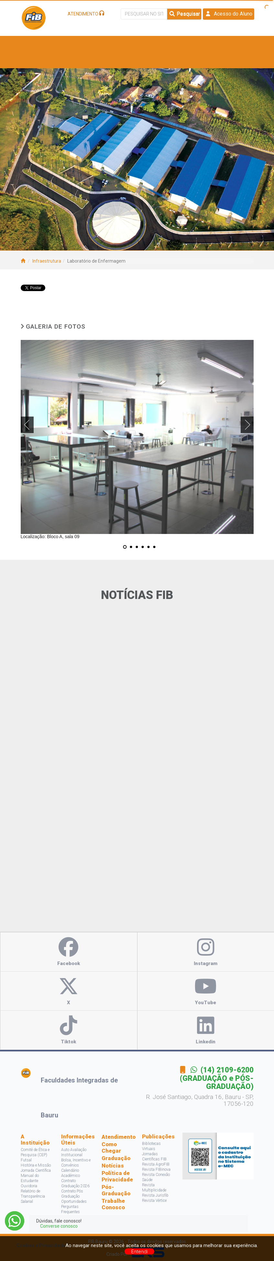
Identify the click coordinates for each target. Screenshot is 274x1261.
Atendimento (117, 1137)
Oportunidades (74, 1201)
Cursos (85, 43)
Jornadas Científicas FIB (154, 1156)
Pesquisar (184, 14)
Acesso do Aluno (228, 14)
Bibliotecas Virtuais (151, 1146)
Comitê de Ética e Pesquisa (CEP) (35, 1152)
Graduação (116, 1158)
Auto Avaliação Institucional (73, 1152)
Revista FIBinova (156, 1169)
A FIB (33, 43)
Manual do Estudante (30, 1178)
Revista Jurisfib (155, 1195)
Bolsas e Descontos (163, 43)
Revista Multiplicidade (154, 1187)
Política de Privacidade (117, 1176)
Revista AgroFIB (156, 1164)
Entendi (139, 1251)
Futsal (26, 1160)
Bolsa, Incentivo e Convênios (76, 1163)
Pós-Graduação (116, 1190)
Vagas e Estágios (117, 43)
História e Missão (36, 1165)
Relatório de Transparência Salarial (33, 1196)
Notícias (113, 1165)
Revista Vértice (154, 1200)
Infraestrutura (46, 261)
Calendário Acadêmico (70, 1173)
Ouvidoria (29, 1186)
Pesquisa (202, 43)
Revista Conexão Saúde (156, 1177)
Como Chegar (111, 1147)
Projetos (228, 43)
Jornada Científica (36, 1170)
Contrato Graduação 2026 (75, 1183)
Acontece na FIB (47, 60)
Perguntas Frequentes (70, 1209)
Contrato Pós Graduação (72, 1194)
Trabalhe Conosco (113, 1204)
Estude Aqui (58, 43)
